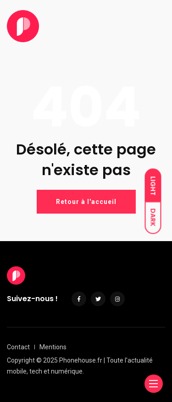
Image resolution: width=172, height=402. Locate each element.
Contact (18, 347)
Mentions (53, 347)
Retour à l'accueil (86, 201)
